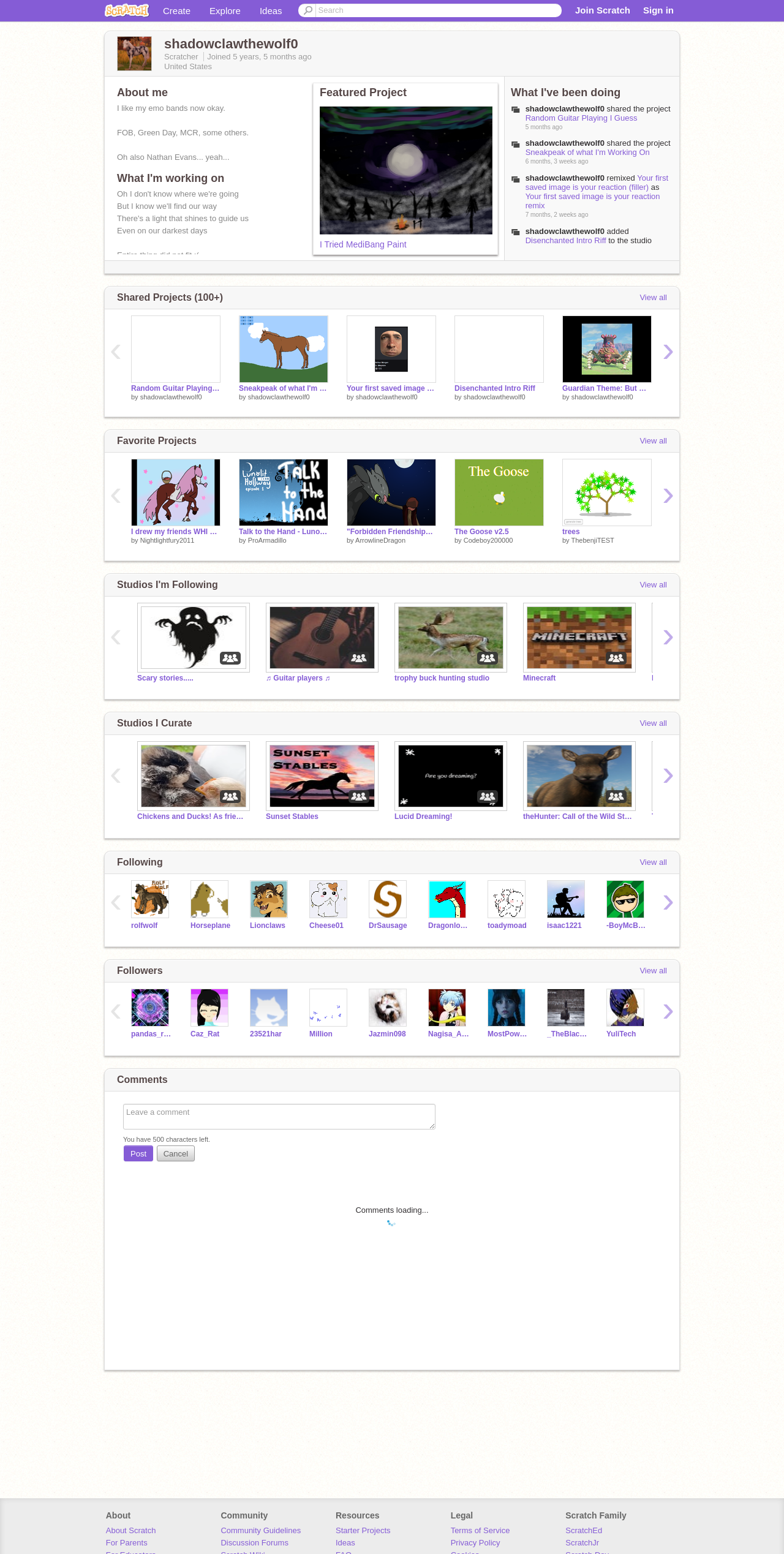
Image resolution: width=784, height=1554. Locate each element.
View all (653, 297)
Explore (225, 11)
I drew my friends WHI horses (176, 531)
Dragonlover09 (448, 925)
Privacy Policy (475, 1542)
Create (176, 11)
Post (138, 1153)
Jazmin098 (387, 1034)
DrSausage (388, 925)
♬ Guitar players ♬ (298, 678)
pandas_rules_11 (151, 1034)
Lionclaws (267, 925)
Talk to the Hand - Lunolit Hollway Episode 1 (283, 531)
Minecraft (539, 678)
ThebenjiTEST (592, 540)
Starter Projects (363, 1530)
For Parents (127, 1542)
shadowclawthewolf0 (565, 231)
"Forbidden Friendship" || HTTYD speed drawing (391, 531)
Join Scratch (602, 10)
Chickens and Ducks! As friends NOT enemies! (192, 816)
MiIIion (321, 1034)
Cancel (176, 1153)
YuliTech (621, 1034)
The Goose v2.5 (481, 531)
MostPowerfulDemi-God (508, 1034)
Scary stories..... (165, 678)
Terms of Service (480, 1530)
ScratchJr (582, 1542)
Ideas (271, 11)
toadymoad (507, 925)
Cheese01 (326, 925)
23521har (266, 1034)
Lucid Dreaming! (423, 816)
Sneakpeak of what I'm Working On (588, 152)
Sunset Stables (292, 816)
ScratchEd (583, 1530)
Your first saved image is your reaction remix (391, 388)
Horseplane (210, 925)
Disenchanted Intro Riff (566, 240)
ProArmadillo (267, 540)
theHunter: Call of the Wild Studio (578, 816)
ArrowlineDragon (380, 540)
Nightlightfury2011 (167, 540)
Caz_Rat (204, 1034)
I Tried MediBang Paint (363, 244)
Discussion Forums (254, 1542)
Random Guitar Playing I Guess (582, 118)
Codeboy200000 (488, 540)
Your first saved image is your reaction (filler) (597, 182)
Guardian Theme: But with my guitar (607, 388)
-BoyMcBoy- (626, 925)
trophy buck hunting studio (441, 678)
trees (571, 531)
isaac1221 (564, 925)
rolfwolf (144, 925)
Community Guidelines (261, 1530)
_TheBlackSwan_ (567, 1034)
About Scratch (131, 1530)
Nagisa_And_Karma (448, 1034)
